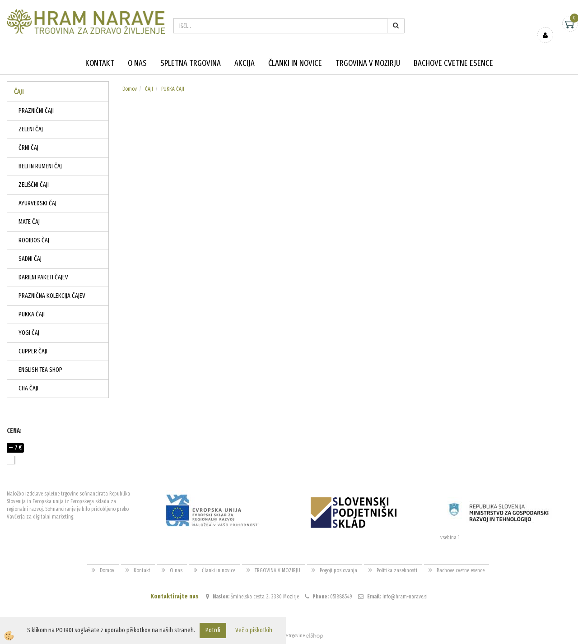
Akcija (244, 63)
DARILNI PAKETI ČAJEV (43, 277)
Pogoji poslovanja (338, 570)
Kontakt (99, 63)
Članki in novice (295, 63)
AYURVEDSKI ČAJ (37, 203)
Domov (129, 89)
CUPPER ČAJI (33, 351)
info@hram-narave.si (405, 596)
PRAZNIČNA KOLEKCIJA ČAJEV (52, 296)
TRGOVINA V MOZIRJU (368, 63)
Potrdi (212, 630)
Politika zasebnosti (397, 570)
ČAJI (149, 89)
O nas (137, 63)
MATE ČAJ (29, 222)
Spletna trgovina (190, 63)
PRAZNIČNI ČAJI (36, 111)
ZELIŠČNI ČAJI (34, 185)
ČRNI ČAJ (28, 148)
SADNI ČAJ (30, 259)
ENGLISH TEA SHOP (40, 370)
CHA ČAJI (28, 388)
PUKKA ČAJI (32, 314)
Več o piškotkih (253, 630)
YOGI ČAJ (29, 333)
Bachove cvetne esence (453, 63)
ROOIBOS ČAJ (34, 240)
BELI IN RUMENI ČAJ (40, 166)
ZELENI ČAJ (31, 129)
